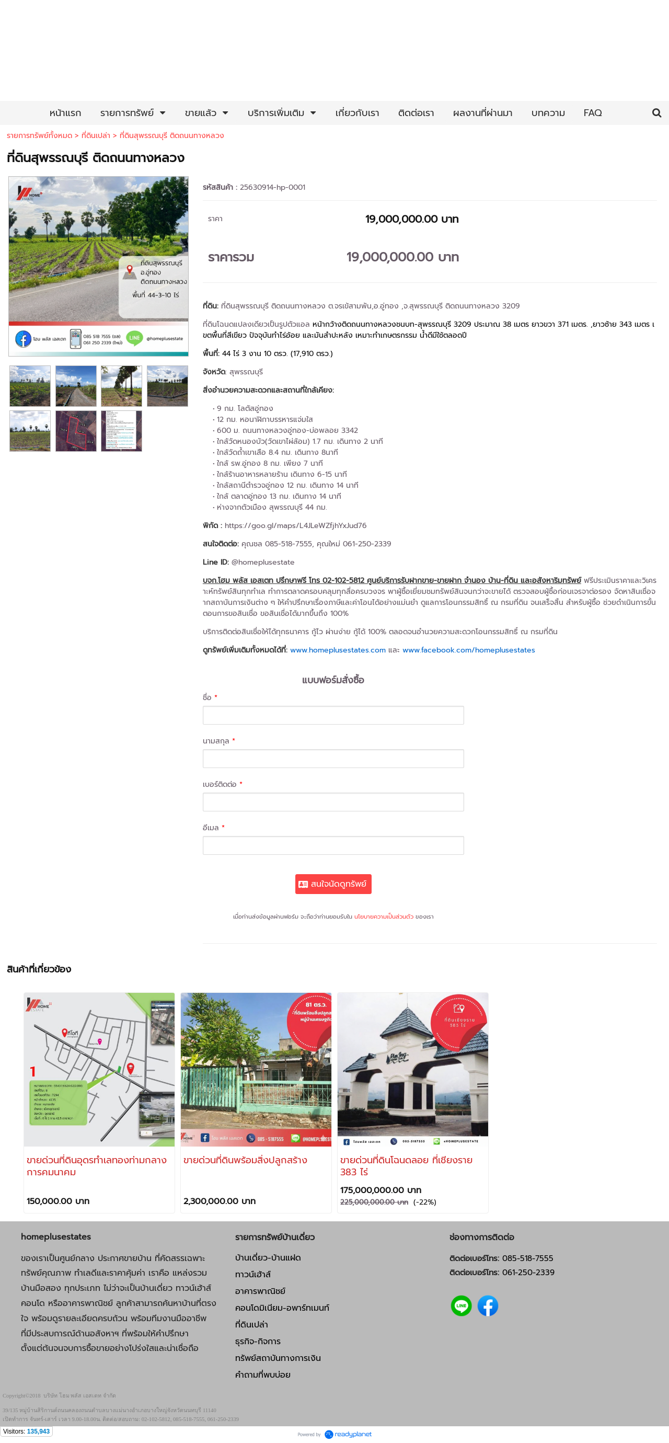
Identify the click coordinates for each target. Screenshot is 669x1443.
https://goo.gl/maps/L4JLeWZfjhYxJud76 (296, 525)
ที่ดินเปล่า (96, 135)
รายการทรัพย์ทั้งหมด (39, 135)
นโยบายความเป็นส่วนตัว (383, 916)
